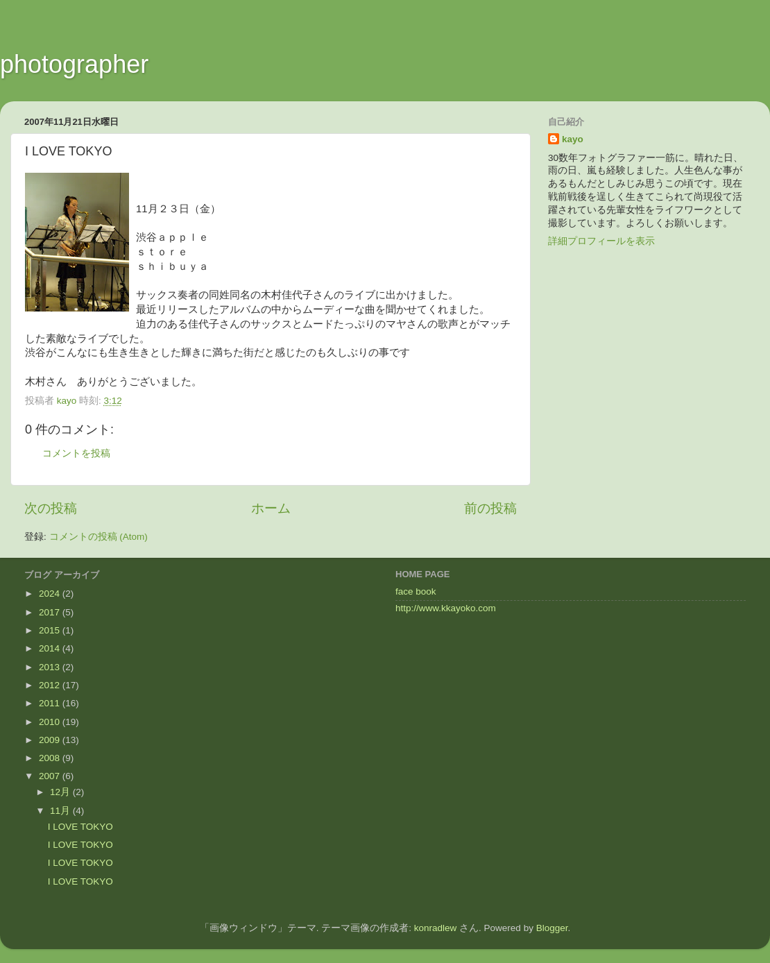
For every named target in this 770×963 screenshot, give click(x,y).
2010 (50, 722)
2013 (50, 667)
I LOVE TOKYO (80, 826)
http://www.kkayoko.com (445, 608)
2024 (50, 593)
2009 (50, 740)
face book (415, 591)
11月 (61, 811)
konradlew (435, 928)
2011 (50, 703)
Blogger (552, 928)
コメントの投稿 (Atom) (98, 536)
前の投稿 (490, 508)
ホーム (271, 508)
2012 (50, 685)
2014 (50, 648)
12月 (61, 792)
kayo (572, 139)
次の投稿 (50, 508)
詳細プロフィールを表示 (601, 241)
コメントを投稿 (76, 453)
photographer (74, 64)
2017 (50, 612)
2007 (50, 776)
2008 (50, 758)
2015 (50, 630)
